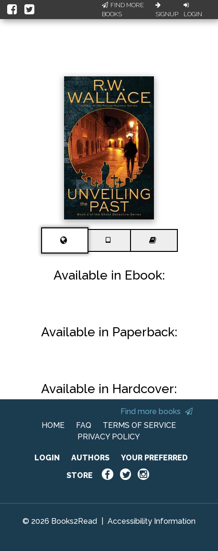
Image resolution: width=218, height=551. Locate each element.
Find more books (156, 411)
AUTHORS (90, 457)
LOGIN (47, 457)
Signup (166, 10)
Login (193, 10)
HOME (53, 425)
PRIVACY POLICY (108, 436)
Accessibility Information (152, 521)
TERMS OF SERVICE (139, 425)
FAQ (83, 425)
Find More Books (123, 9)
